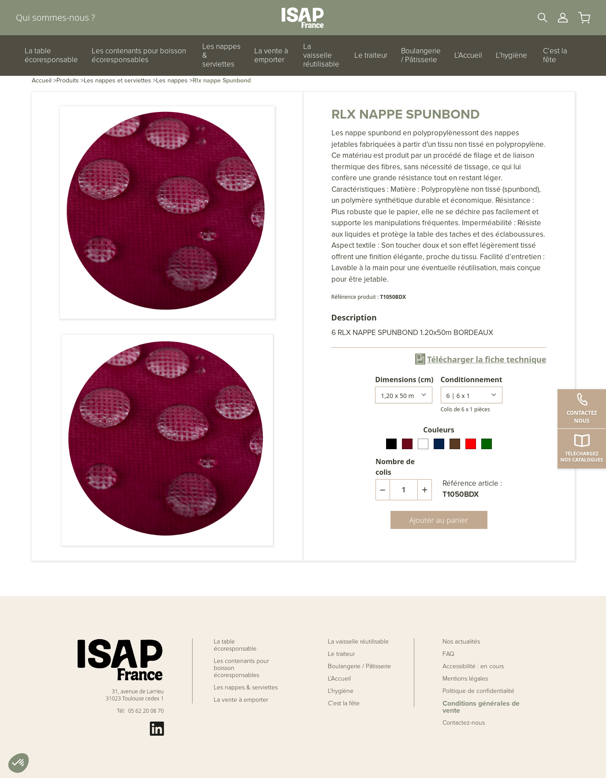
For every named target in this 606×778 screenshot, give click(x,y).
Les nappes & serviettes (221, 55)
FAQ (448, 654)
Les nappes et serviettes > (120, 80)
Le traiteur (370, 55)
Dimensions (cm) (404, 379)
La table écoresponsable (51, 55)
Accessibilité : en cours (473, 666)
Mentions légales (465, 678)
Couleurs (438, 430)
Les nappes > (174, 80)
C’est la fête (555, 55)
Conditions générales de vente (481, 707)
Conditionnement (471, 379)
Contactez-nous (463, 722)
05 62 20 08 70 (146, 711)
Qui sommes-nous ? (55, 17)
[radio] (391, 444)
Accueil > (44, 80)
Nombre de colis (395, 467)
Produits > (70, 80)
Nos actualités (461, 641)
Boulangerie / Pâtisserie (421, 55)
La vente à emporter (271, 55)
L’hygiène (511, 55)
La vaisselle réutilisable (321, 55)
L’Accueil (468, 55)
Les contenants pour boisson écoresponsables (139, 55)
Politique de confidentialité (478, 691)
